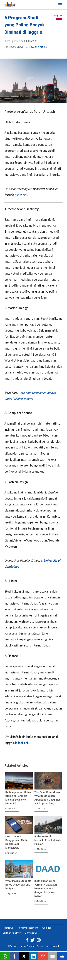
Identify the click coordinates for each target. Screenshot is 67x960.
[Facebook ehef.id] (27, 939)
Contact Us (31, 932)
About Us (8, 927)
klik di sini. (21, 195)
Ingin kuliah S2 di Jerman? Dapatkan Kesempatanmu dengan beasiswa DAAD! (45, 888)
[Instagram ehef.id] (38, 939)
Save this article (36, 47)
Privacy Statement (28, 927)
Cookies (46, 927)
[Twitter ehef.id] (32, 939)
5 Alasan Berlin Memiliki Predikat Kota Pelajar (47, 840)
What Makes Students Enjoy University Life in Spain (18, 884)
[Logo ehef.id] (10, 4)
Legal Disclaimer (12, 932)
